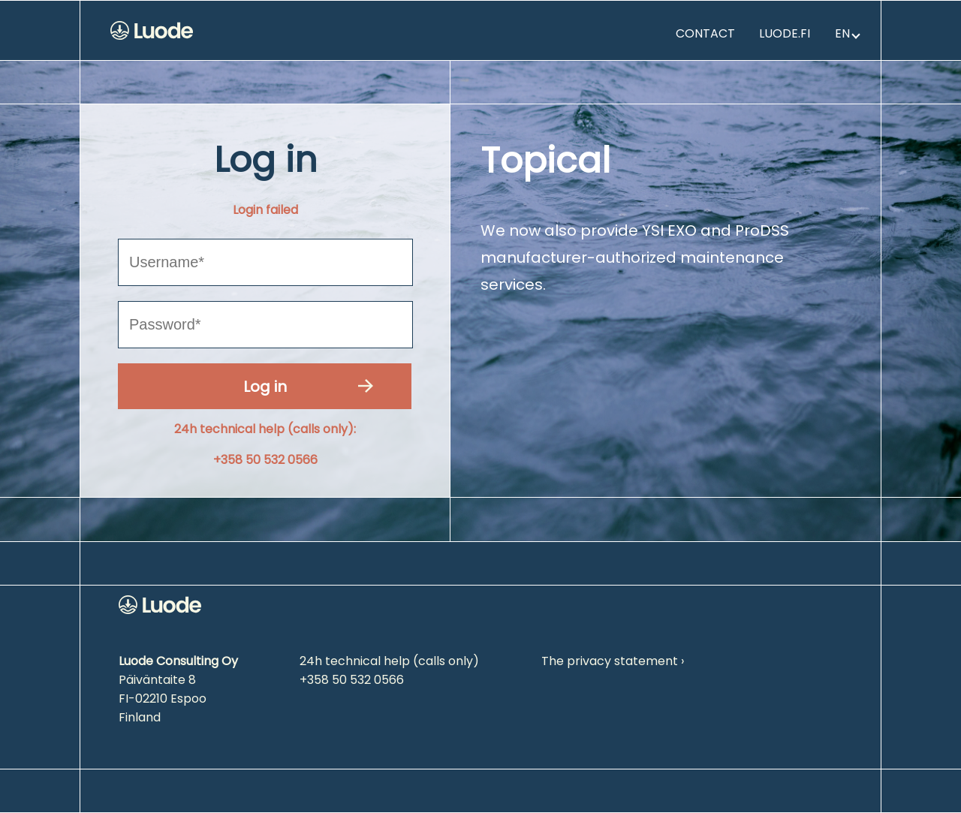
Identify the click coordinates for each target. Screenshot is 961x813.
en (847, 33)
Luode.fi (784, 33)
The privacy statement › (612, 661)
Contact (705, 33)
